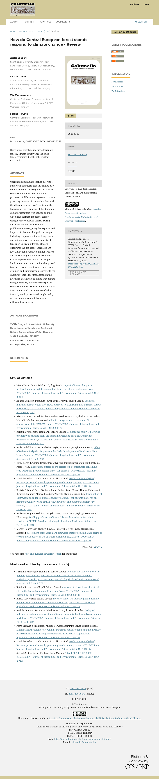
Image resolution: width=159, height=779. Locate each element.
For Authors (117, 86)
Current (30, 21)
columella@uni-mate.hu (83, 742)
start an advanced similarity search (43, 553)
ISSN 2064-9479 (77, 693)
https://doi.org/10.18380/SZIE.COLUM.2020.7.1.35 (35, 141)
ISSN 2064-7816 (78, 688)
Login (146, 4)
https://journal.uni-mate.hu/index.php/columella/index (82, 739)
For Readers (117, 81)
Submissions (63, 21)
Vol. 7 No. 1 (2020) (40, 31)
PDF (71, 115)
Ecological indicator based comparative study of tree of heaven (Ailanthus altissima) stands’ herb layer (58, 404)
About (14, 21)
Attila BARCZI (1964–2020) (79, 652)
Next (96, 547)
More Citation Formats (78, 273)
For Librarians (118, 91)
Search (141, 21)
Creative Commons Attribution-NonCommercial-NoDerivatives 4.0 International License (95, 718)
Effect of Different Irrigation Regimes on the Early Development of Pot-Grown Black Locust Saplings (58, 451)
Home (13, 31)
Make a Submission (125, 32)
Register (134, 4)
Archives (45, 21)
